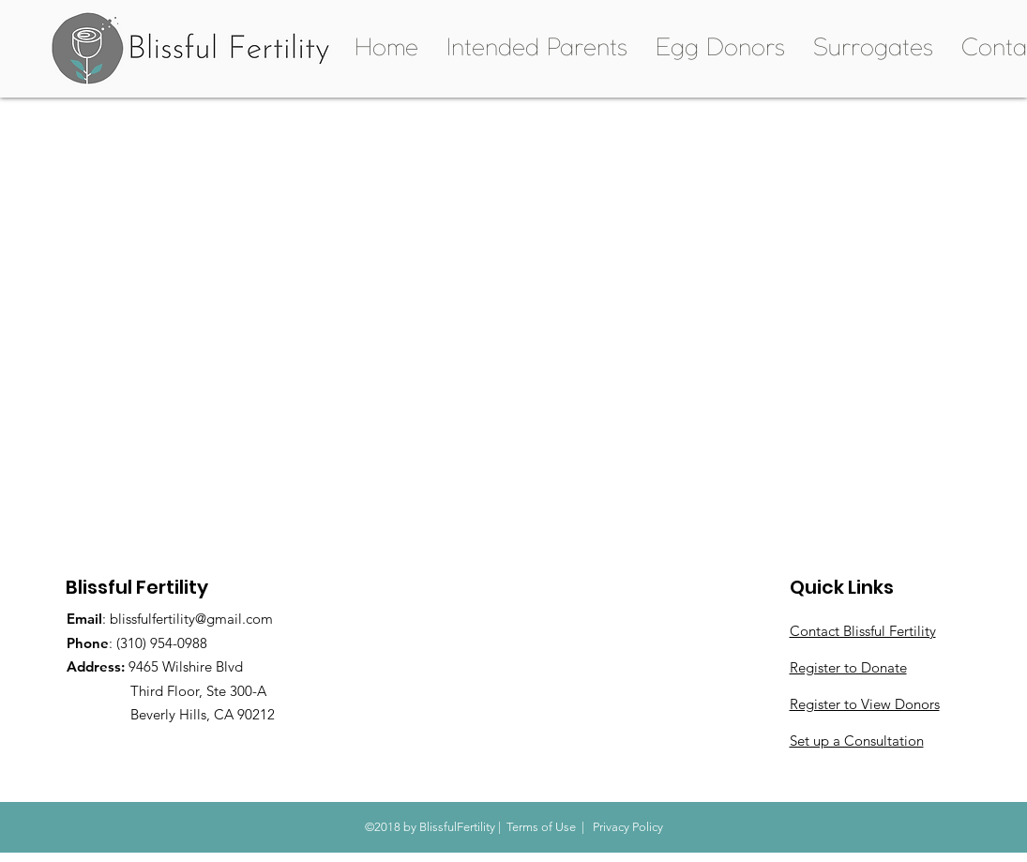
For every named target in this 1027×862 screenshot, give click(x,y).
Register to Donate (848, 667)
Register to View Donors (865, 704)
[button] (537, 49)
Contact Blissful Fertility (863, 631)
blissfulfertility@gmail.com (191, 619)
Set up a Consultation (857, 740)
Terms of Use (541, 827)
